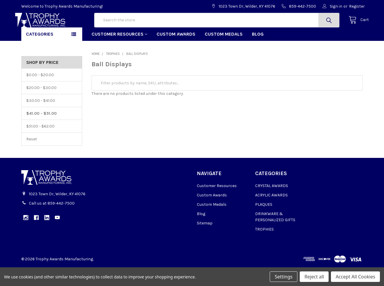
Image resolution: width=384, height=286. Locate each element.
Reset (31, 157)
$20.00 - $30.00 (41, 106)
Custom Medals (224, 52)
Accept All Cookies (355, 276)
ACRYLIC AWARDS (271, 213)
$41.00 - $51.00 (41, 132)
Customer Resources (119, 52)
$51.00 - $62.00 (40, 144)
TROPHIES (264, 247)
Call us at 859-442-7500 (52, 221)
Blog (258, 52)
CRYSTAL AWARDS (271, 204)
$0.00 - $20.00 (40, 93)
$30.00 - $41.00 (40, 119)
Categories (39, 52)
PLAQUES (263, 223)
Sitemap (205, 241)
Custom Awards (176, 52)
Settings (283, 276)
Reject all (314, 276)
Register (357, 6)
